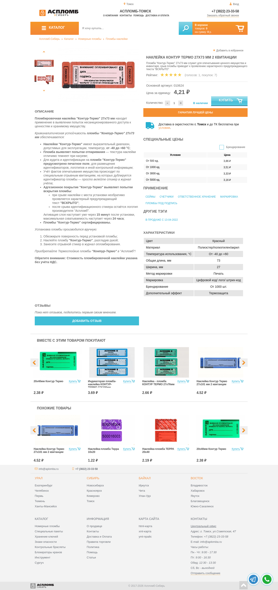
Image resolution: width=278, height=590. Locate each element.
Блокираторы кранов (48, 552)
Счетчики (167, 196)
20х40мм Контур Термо (48, 381)
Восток (197, 478)
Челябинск (42, 490)
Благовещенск (200, 501)
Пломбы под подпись (161, 203)
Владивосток (199, 485)
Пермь (39, 496)
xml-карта (145, 531)
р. (209, 32)
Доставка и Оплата (99, 536)
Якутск (195, 496)
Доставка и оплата (157, 15)
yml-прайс (145, 536)
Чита (142, 490)
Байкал (145, 478)
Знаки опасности (46, 541)
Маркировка (229, 196)
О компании (110, 15)
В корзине (201, 25)
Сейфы (150, 196)
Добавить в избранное (229, 50)
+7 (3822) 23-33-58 (225, 11)
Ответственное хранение (197, 196)
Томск (90, 501)
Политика (93, 547)
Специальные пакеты (49, 531)
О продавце (94, 526)
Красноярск (94, 490)
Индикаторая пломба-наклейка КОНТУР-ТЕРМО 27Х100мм (102, 384)
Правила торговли (99, 541)
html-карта (145, 526)
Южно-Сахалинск (202, 506)
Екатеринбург (44, 485)
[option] (98, 75)
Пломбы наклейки (116, 38)
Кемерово (93, 496)
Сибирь (93, 478)
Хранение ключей (46, 536)
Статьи (91, 557)
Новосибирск (95, 485)
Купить (231, 101)
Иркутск (144, 485)
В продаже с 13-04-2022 (162, 219)
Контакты (126, 15)
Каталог (69, 38)
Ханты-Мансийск (46, 506)
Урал (39, 478)
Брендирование (235, 147)
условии (164, 127)
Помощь (138, 15)
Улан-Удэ (145, 496)
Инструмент (42, 557)
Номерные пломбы (89, 38)
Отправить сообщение (205, 573)
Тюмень (40, 501)
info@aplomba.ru (49, 469)
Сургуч (39, 562)
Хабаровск (198, 490)
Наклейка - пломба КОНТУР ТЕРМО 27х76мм (158, 383)
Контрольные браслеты (50, 547)
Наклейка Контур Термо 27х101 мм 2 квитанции (212, 383)
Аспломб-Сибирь (49, 38)
